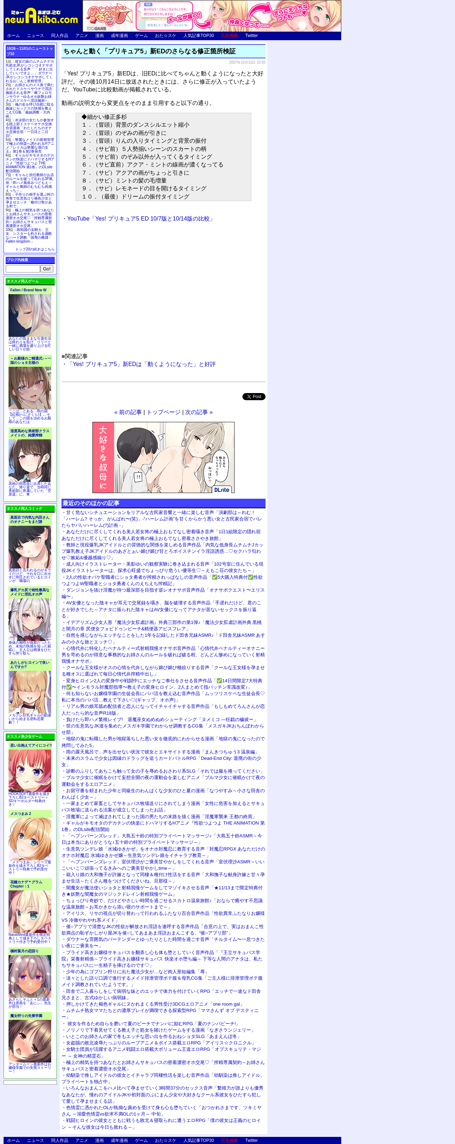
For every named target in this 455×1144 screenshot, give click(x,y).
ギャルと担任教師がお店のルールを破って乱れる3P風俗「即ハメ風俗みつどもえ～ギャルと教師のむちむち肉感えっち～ (30, 182)
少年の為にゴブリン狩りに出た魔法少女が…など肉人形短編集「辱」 (137, 971)
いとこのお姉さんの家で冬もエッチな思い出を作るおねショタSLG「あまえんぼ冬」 (154, 1036)
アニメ (81, 35)
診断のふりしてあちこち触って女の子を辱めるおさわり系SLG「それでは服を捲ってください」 (165, 771)
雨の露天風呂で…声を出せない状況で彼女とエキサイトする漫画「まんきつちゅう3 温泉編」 (162, 751)
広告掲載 (229, 35)
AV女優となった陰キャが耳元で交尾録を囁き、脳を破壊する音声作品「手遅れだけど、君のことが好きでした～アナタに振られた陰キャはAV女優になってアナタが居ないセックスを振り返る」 (161, 609)
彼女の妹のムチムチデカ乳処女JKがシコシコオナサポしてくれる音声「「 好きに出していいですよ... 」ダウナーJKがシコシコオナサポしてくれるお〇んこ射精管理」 (30, 71)
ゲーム (141, 35)
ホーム (13, 35)
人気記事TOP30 (198, 35)
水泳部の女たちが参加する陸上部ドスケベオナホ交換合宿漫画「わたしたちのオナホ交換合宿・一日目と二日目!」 (30, 128)
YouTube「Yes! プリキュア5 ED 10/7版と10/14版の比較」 (141, 219)
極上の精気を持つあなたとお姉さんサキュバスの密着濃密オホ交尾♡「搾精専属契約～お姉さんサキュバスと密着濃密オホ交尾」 (30, 218)
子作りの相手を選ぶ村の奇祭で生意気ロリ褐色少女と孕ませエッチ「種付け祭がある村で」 (30, 200)
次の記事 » (199, 412)
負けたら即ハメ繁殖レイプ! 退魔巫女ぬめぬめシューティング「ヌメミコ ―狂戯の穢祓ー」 (162, 719)
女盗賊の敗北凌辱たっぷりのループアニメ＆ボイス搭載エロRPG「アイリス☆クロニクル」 (161, 1042)
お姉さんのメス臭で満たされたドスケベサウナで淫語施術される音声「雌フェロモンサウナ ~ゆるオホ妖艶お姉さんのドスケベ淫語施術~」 (30, 92)
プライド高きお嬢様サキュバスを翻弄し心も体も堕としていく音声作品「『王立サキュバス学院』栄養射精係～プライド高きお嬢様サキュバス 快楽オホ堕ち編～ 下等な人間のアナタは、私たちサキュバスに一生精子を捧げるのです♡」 (162, 959)
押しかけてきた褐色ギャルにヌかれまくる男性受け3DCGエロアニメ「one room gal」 (155, 1004)
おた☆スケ (165, 35)
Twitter (251, 35)
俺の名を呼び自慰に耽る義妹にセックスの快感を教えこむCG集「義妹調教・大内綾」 (30, 110)
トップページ (163, 412)
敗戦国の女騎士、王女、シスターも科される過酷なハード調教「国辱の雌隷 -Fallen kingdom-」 (29, 235)
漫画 (99, 35)
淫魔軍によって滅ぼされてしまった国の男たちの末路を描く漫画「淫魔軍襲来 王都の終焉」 (161, 816)
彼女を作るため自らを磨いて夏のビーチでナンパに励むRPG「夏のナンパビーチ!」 (153, 1023)
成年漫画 (119, 35)
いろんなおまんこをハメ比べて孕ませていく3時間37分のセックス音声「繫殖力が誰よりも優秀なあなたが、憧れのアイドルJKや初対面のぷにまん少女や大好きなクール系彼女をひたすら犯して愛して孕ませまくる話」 (162, 1094)
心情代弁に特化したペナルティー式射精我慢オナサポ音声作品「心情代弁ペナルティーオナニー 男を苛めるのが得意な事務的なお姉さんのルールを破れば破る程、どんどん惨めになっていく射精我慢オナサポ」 (163, 655)
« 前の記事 (128, 412)
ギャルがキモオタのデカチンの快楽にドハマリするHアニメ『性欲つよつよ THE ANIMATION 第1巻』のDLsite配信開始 (30, 163)
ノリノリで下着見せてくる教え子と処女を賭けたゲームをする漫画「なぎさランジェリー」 (161, 1030)
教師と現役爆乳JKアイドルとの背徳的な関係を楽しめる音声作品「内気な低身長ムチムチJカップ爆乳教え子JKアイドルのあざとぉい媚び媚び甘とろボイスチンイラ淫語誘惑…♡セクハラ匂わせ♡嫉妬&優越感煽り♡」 (162, 551)
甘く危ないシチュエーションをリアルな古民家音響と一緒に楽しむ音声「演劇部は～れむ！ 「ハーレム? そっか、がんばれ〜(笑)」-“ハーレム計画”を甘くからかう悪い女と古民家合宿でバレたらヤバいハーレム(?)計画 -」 (162, 519)
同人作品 (59, 35)
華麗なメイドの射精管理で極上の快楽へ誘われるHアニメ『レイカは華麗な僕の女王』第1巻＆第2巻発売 (30, 145)
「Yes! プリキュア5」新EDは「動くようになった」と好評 (141, 364)
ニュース (35, 35)
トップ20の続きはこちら (35, 249)
